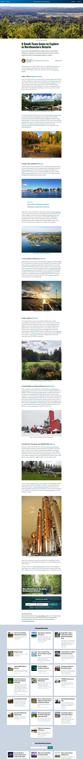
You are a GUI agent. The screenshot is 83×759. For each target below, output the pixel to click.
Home (37, 40)
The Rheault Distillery (47, 556)
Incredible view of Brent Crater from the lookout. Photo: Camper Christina (41, 111)
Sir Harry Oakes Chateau (40, 392)
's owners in (53, 556)
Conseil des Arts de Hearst (52, 447)
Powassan (35, 318)
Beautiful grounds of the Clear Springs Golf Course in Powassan (41, 380)
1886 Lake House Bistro (55, 268)
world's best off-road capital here (37, 124)
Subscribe (79, 1)
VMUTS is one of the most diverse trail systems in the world (41, 158)
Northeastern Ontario (43, 40)
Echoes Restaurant (35, 329)
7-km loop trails (43, 168)
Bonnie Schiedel (30, 59)
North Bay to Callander (30, 265)
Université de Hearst (46, 453)
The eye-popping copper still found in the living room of (35, 556)
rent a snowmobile (33, 406)
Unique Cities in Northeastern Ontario (38, 204)
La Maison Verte (34, 483)
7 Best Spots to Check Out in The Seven (38, 207)
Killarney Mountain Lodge (49, 215)
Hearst (53, 444)
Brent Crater (54, 81)
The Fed (44, 399)
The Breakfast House (28, 270)
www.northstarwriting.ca (28, 621)
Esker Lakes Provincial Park (37, 401)
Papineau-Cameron (36, 76)
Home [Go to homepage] (8, 1)
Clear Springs (33, 334)
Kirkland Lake (50, 386)
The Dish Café (32, 397)
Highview (59, 331)
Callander (43, 259)
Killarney (40, 164)
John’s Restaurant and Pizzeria (41, 487)
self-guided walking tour (48, 272)
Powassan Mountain (52, 324)
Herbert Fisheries (55, 212)
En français (73, 1)
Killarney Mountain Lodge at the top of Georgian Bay (41, 253)
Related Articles (29, 202)
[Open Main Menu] (3, 1)
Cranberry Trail (52, 275)
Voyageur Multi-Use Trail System (52, 115)
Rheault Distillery (50, 490)
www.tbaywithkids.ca (41, 616)
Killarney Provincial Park (28, 173)
